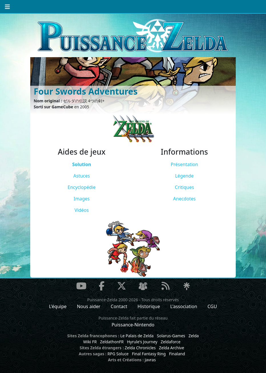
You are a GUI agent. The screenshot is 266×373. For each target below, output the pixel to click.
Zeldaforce (170, 341)
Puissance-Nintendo (133, 325)
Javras (150, 359)
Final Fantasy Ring (149, 353)
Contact (119, 306)
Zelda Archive (171, 347)
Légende (184, 176)
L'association (183, 306)
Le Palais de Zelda (137, 335)
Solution (81, 164)
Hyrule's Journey (142, 341)
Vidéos (81, 210)
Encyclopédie (82, 187)
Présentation (184, 164)
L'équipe (58, 306)
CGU (212, 306)
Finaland (177, 353)
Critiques (184, 187)
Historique (149, 306)
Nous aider (88, 306)
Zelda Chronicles (140, 347)
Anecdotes (184, 199)
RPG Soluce (117, 353)
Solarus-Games (171, 335)
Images (82, 199)
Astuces (81, 176)
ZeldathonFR (112, 341)
